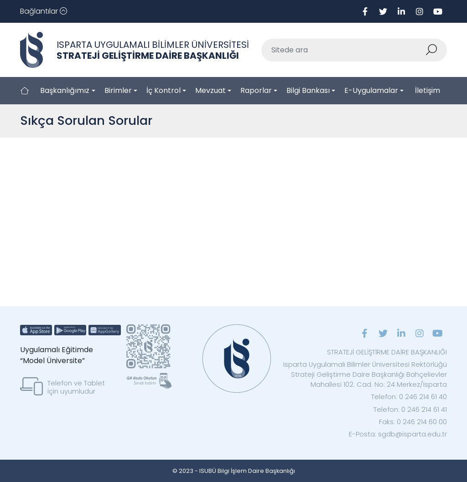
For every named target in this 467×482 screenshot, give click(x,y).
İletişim (427, 90)
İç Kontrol (163, 90)
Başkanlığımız (64, 90)
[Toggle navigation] (43, 11)
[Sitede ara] (343, 50)
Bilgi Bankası (308, 90)
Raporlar (256, 90)
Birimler (118, 90)
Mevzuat (210, 90)
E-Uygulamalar (371, 90)
